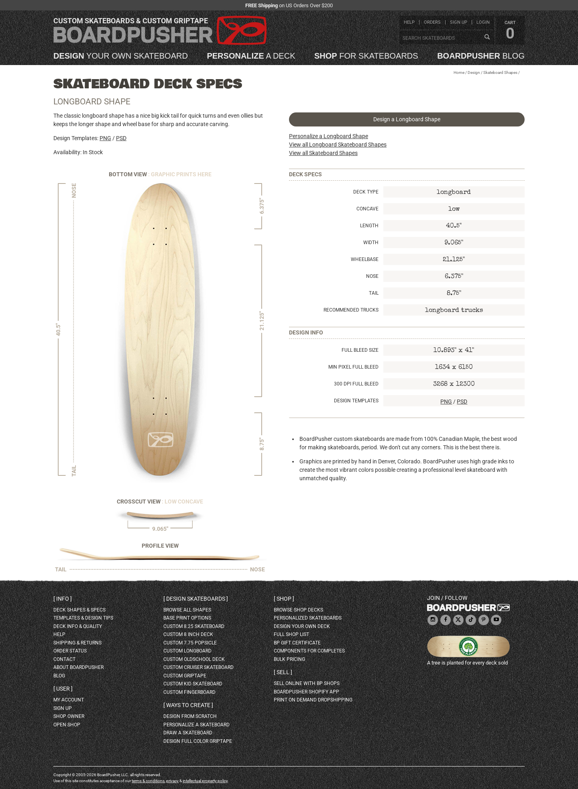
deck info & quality (77, 626)
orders (432, 22)
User (63, 688)
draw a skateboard (187, 733)
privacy (172, 780)
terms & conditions (148, 780)
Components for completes (309, 651)
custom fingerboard (189, 692)
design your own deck (302, 626)
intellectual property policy (205, 780)
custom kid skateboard (192, 684)
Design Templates (356, 401)
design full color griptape (197, 741)
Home (459, 72)
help (409, 22)
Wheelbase (365, 259)
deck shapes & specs (79, 610)
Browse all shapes (187, 610)
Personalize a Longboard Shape (328, 136)
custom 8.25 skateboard (193, 626)
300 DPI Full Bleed (356, 384)
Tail (374, 293)
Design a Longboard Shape (406, 119)
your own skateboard (120, 56)
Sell (283, 672)
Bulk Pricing (289, 659)
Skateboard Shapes (500, 72)
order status (70, 651)
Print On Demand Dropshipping (313, 700)
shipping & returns (77, 643)
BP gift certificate (297, 643)
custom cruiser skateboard (198, 667)
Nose (372, 276)
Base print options (187, 618)
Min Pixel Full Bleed (353, 367)
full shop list (291, 634)
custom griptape (184, 676)
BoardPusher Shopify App (306, 692)
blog (481, 56)
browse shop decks (298, 610)
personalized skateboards (308, 618)
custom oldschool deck (194, 659)
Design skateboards (195, 598)
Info (62, 598)
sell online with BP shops (307, 683)
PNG (105, 138)
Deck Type (366, 192)
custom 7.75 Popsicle (190, 643)
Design (474, 72)
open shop (66, 725)
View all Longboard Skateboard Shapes (338, 144)
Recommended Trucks (351, 310)
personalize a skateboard (196, 725)
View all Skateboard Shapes (323, 153)
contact (64, 659)
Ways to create (188, 705)
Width (371, 242)
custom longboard (187, 651)
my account (68, 700)
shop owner (68, 716)
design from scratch (190, 716)
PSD (121, 138)
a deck (251, 56)
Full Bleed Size (360, 350)
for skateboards (366, 56)
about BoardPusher (78, 667)
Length (369, 225)
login (483, 22)
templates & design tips (83, 618)
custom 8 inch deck (188, 634)
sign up (458, 22)
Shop (284, 598)
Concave (367, 209)
